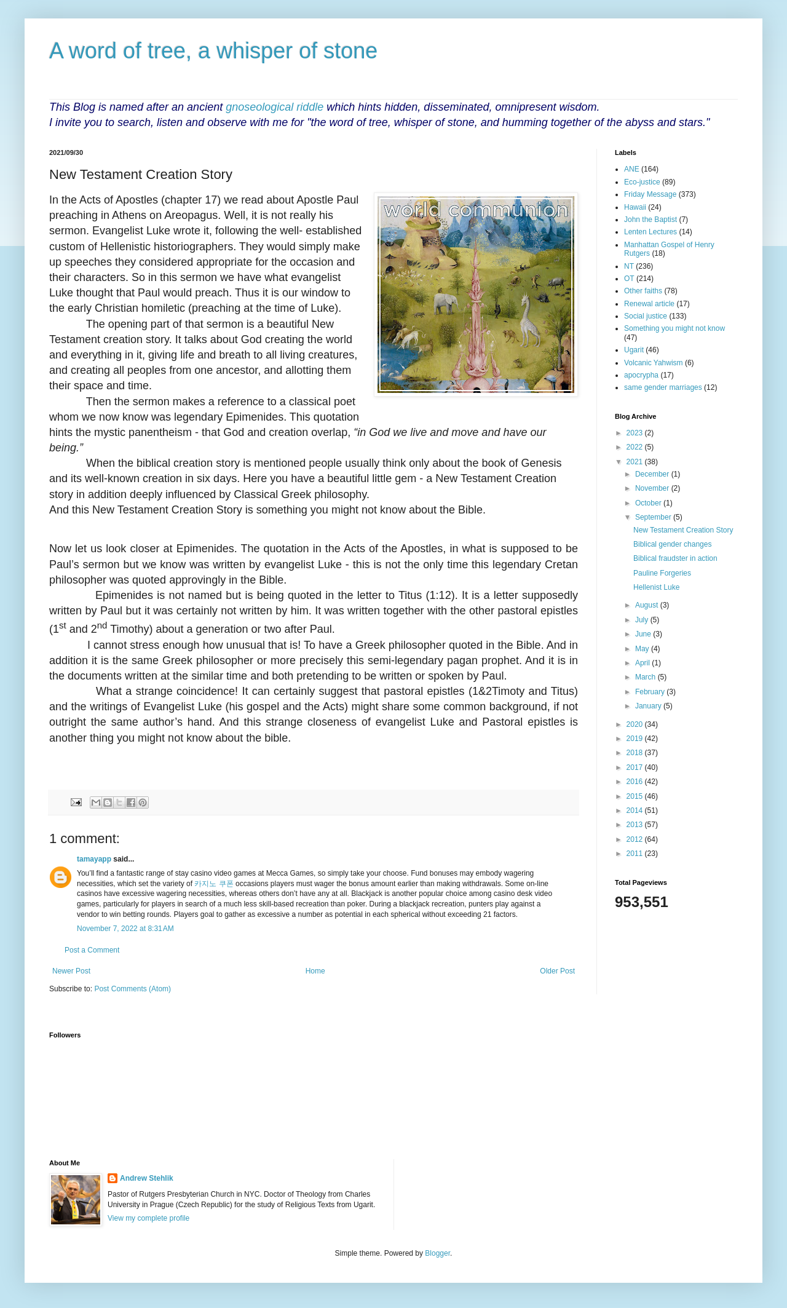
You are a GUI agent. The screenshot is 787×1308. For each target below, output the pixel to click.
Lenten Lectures (650, 232)
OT (629, 278)
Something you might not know (674, 328)
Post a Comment (92, 950)
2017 (636, 767)
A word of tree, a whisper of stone (213, 50)
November (653, 488)
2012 (636, 839)
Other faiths (643, 291)
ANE (631, 169)
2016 (636, 781)
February (650, 692)
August (647, 605)
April (643, 663)
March (646, 677)
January (649, 706)
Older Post (557, 971)
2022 (636, 447)
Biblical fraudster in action (675, 558)
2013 (636, 824)
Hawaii (635, 207)
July (643, 620)
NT (629, 266)
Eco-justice (642, 182)
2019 (636, 738)
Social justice (645, 316)
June (644, 634)
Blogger (437, 1253)
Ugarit (634, 350)
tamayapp (94, 859)
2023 (636, 433)
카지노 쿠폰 (213, 883)
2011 (636, 853)
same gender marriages (663, 387)
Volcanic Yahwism (653, 363)
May (643, 648)
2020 (636, 724)
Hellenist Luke (656, 587)
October (649, 503)
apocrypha (641, 375)
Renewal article (649, 303)
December (653, 474)
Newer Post (71, 971)
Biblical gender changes (672, 544)
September (654, 517)
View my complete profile (148, 1218)
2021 (636, 462)
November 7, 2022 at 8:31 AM (125, 928)
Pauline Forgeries (662, 573)
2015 (636, 796)
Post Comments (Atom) (132, 989)
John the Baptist (650, 219)
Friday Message (650, 194)
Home (315, 971)
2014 (636, 810)
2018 (636, 752)
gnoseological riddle (274, 107)
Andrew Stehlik (146, 1178)
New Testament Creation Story (683, 530)
